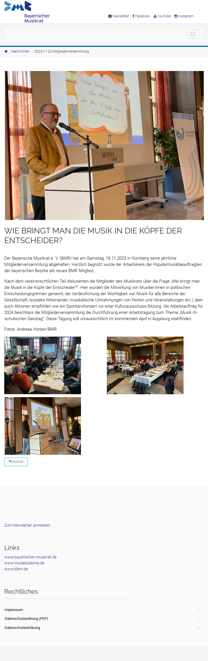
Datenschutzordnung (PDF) (26, 618)
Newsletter (118, 16)
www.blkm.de (16, 569)
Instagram (184, 16)
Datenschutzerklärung (22, 627)
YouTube (162, 16)
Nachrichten (20, 51)
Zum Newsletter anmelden (27, 525)
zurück (16, 462)
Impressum (14, 610)
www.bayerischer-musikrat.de (30, 557)
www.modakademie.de (24, 563)
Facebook (141, 16)
